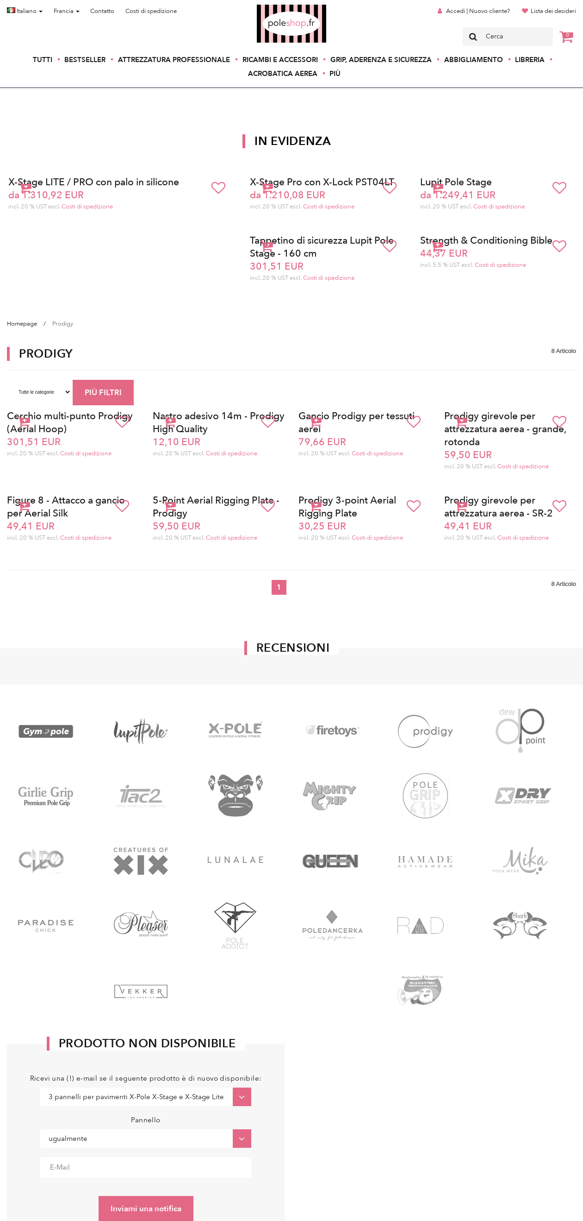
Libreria (530, 59)
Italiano (25, 11)
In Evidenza (292, 141)
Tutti (42, 59)
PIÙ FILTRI (103, 392)
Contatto (102, 11)
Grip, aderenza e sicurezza (381, 59)
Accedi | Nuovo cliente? (478, 11)
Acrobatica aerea (282, 73)
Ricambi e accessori (280, 59)
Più (335, 73)
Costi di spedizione (151, 11)
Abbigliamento (473, 59)
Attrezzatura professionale (174, 59)
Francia (67, 11)
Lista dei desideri (553, 11)
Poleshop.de (270, 7)
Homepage (22, 324)
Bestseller (84, 59)
